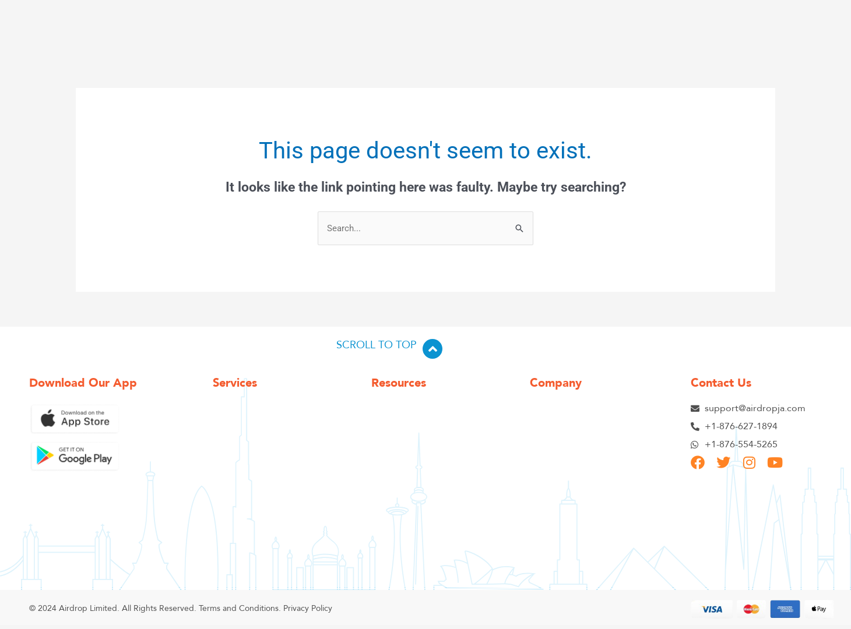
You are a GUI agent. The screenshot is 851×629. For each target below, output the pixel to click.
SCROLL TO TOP (376, 345)
